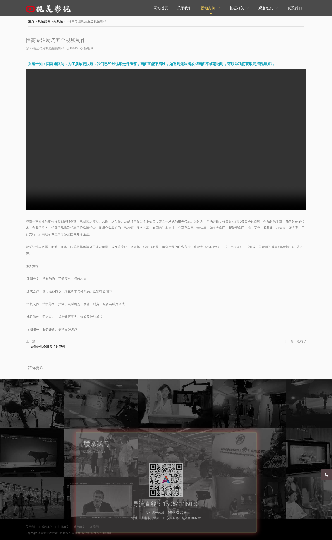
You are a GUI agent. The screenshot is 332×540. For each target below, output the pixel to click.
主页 (31, 21)
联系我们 (294, 8)
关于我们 (184, 8)
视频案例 (208, 8)
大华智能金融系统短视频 (47, 347)
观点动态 (265, 8)
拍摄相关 (237, 8)
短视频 (58, 21)
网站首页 (161, 8)
